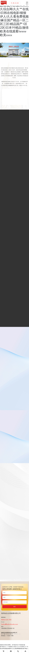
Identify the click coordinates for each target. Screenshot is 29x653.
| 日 (16, 3)
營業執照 (15, 634)
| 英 (13, 3)
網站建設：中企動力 (6, 635)
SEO (19, 634)
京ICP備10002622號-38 (7, 634)
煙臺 (12, 635)
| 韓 (18, 3)
